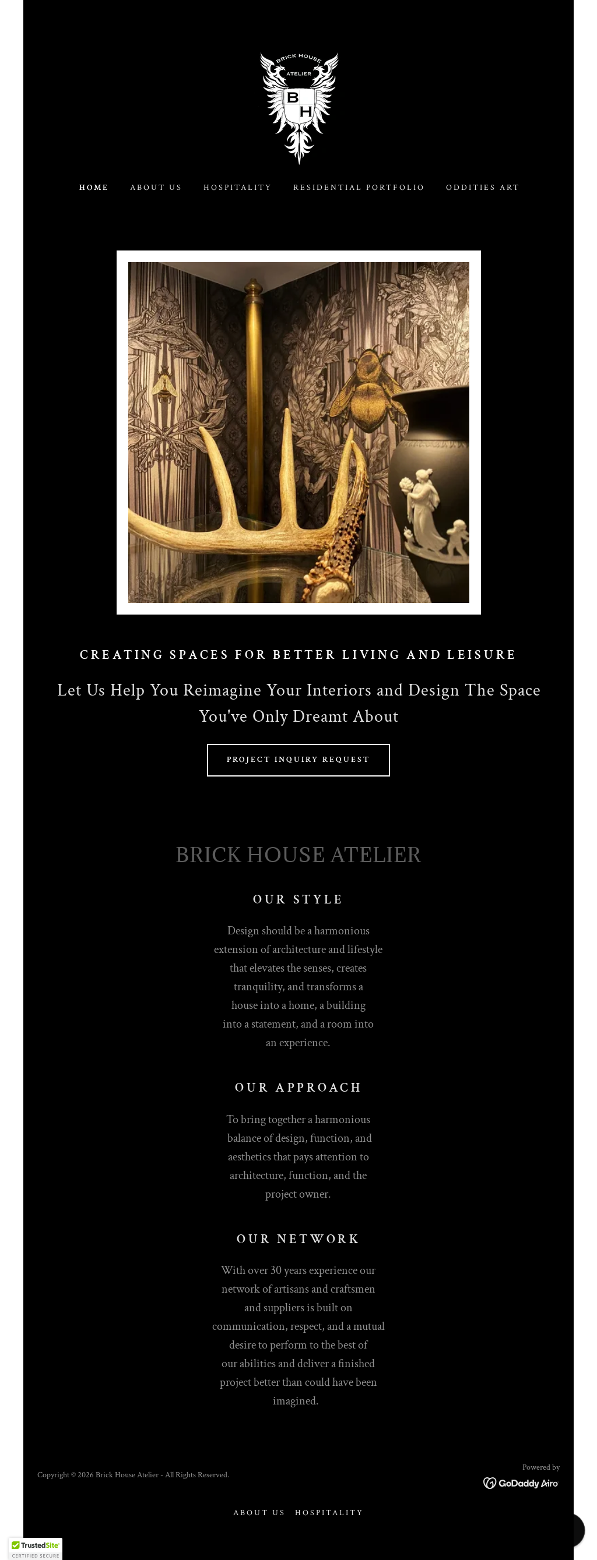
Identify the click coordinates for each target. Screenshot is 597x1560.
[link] (298, 107)
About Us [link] (156, 187)
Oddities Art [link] (483, 187)
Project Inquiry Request (298, 759)
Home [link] (94, 187)
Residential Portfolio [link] (359, 187)
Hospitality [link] (237, 187)
